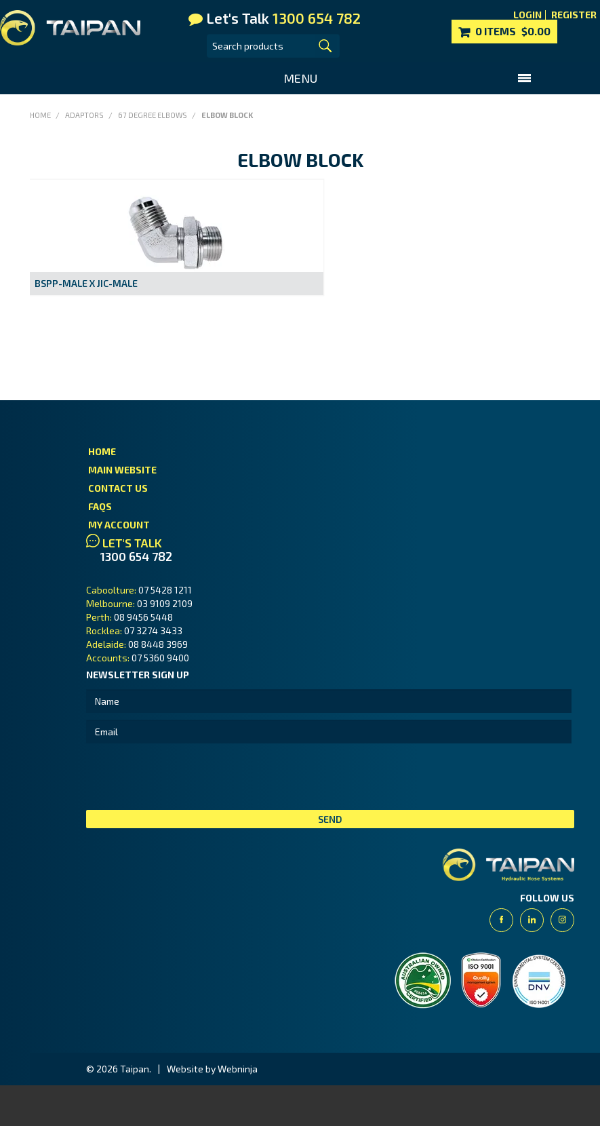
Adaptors (84, 115)
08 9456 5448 (143, 617)
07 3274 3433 (153, 630)
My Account (119, 524)
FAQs (100, 506)
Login (527, 15)
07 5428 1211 (165, 590)
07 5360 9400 (160, 657)
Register (574, 15)
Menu (300, 78)
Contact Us (118, 488)
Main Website (122, 469)
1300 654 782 (136, 556)
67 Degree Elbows (152, 115)
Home (40, 115)
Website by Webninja (212, 1068)
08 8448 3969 (158, 644)
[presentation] (189, 776)
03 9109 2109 (165, 603)
